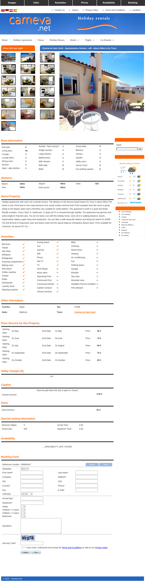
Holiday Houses (57, 40)
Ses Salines (125, 235)
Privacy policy (101, 547)
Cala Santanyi (125, 214)
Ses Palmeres (125, 233)
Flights (89, 40)
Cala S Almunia (126, 212)
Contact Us (60, 10)
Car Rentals (107, 40)
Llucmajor (124, 222)
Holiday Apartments (22, 40)
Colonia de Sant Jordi (84, 312)
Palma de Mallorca (127, 225)
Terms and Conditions (115, 10)
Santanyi (124, 230)
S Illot (123, 227)
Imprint (75, 10)
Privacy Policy (91, 10)
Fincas (41, 40)
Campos (124, 217)
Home (5, 40)
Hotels (75, 40)
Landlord (136, 10)
